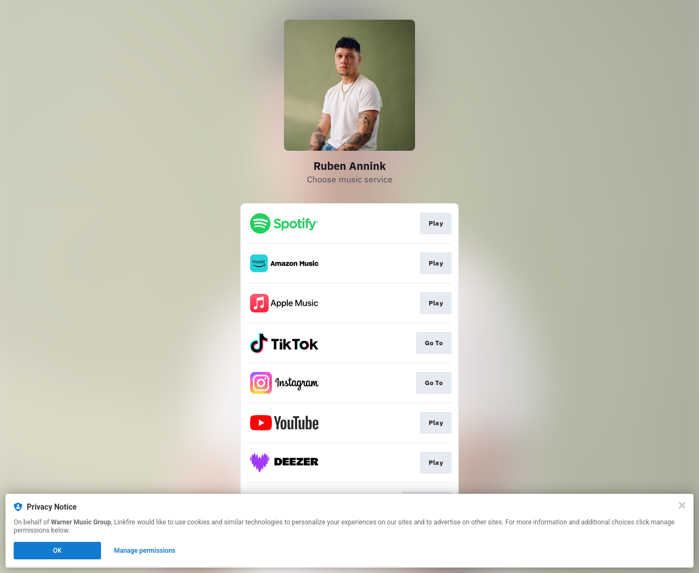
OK (57, 550)
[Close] (682, 505)
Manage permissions (145, 550)
